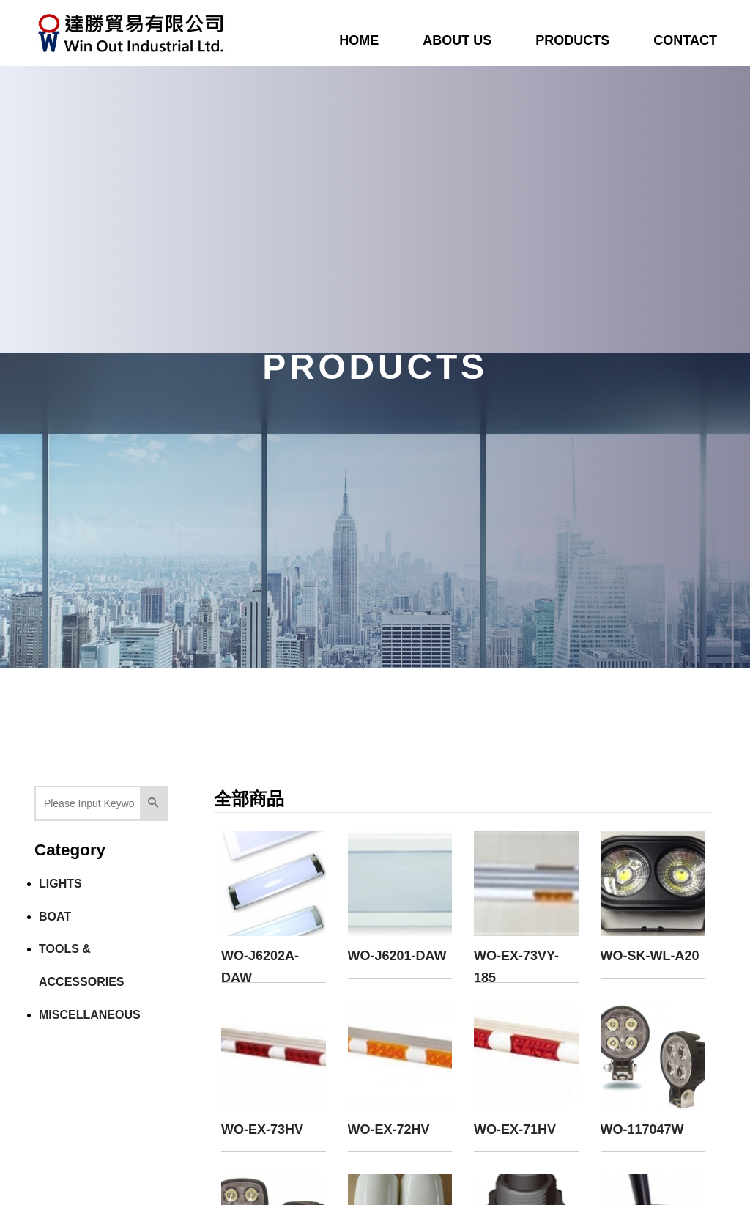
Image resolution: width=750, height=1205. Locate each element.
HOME (359, 40)
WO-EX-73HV (262, 1129)
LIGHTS (60, 883)
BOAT (55, 916)
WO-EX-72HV (389, 1129)
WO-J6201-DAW (397, 955)
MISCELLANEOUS (90, 1015)
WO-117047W (642, 1129)
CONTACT (685, 40)
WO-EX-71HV (515, 1129)
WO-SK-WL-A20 (650, 955)
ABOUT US (457, 40)
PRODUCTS (572, 40)
